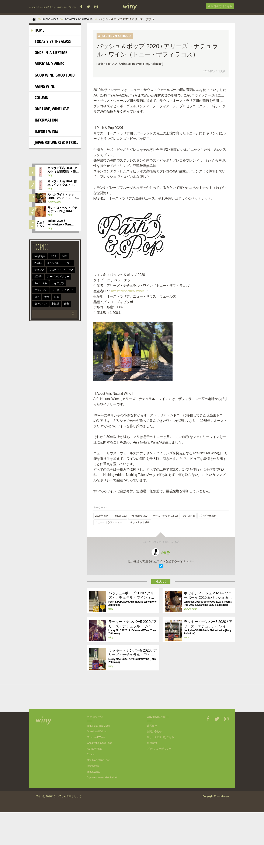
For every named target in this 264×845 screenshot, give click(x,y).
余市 (66, 303)
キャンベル (40, 283)
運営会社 (152, 758)
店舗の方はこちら (220, 6)
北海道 (55, 303)
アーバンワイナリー (58, 276)
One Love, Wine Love (50, 109)
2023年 (38, 263)
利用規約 (152, 775)
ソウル (53, 256)
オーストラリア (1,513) (165, 548)
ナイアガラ (58, 283)
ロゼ (36, 296)
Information (44, 120)
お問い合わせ (154, 764)
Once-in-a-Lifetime (49, 52)
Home (37, 30)
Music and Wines (47, 64)
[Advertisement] (157, 726)
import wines (45, 131)
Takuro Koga (190, 641)
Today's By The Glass (51, 41)
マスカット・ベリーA (61, 269)
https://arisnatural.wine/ (127, 307)
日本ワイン (40, 303)
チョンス (39, 269)
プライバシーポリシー (159, 781)
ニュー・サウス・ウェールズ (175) (111, 555)
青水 (46, 296)
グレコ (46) (189, 548)
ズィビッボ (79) (207, 548)
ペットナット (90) (139, 555)
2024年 (38, 276)
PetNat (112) (120, 548)
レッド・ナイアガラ (63, 290)
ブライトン (40, 290)
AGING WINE (43, 86)
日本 (56, 296)
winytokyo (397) (140, 548)
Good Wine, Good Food (53, 75)
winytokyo (39, 256)
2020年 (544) (102, 548)
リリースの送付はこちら (160, 769)
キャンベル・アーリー (59, 263)
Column (39, 97)
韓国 (64, 256)
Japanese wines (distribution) (56, 142)
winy (161, 584)
